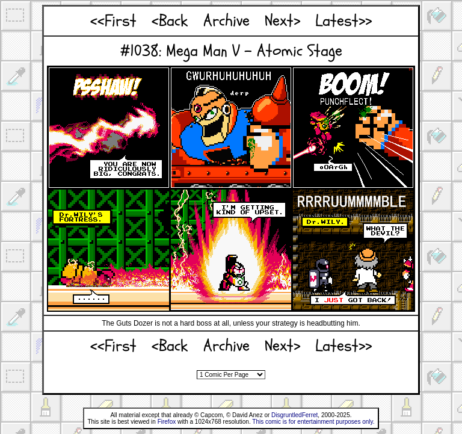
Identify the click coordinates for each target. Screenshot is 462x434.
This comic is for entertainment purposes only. (313, 421)
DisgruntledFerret (294, 415)
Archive (226, 21)
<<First (113, 21)
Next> (282, 21)
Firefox (167, 421)
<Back (170, 21)
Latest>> (343, 21)
